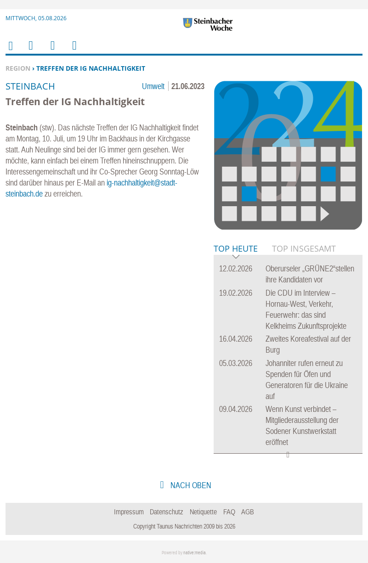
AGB (247, 511)
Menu (30, 51)
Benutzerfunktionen (73, 51)
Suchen (51, 51)
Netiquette (203, 511)
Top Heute (236, 249)
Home (10, 52)
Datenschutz (166, 511)
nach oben (190, 485)
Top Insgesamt (304, 248)
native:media (194, 552)
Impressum (129, 511)
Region (18, 68)
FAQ (229, 511)
